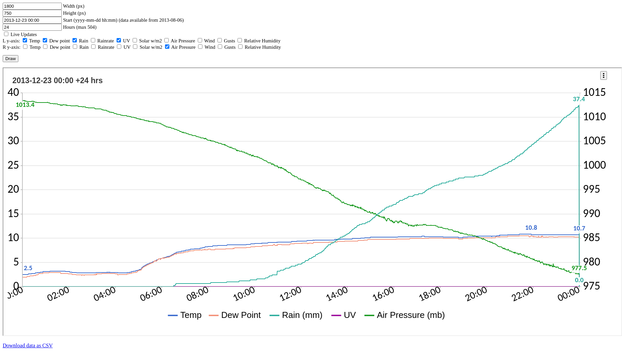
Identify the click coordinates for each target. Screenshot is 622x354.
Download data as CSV (28, 345)
